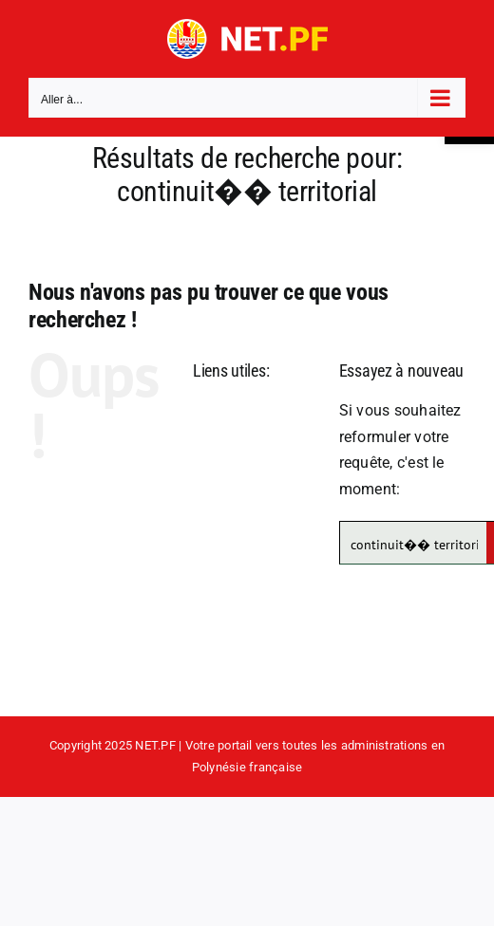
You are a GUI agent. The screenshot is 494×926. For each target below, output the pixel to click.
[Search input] (414, 543)
